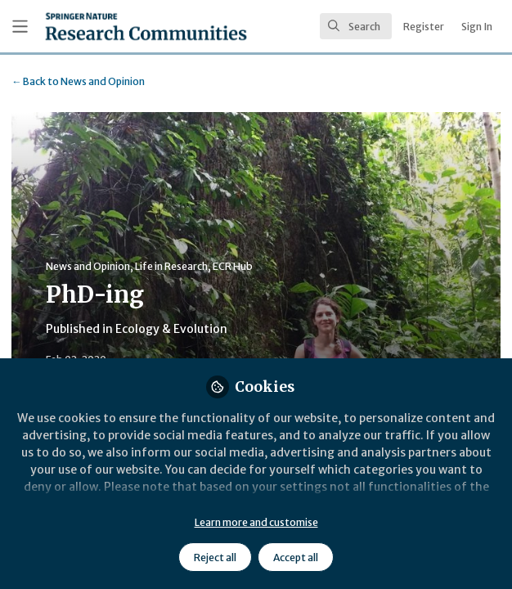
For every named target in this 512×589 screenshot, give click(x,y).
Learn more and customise (256, 522)
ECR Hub (233, 266)
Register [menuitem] (423, 26)
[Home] (146, 26)
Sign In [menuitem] (476, 26)
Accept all (295, 557)
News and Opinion (78, 81)
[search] (356, 26)
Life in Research (171, 266)
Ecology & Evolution (171, 328)
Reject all (215, 557)
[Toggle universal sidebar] (20, 27)
